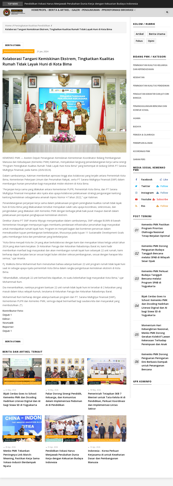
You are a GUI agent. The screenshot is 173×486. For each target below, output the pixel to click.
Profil (50, 16)
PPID (124, 16)
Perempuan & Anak (143, 151)
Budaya (137, 134)
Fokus (139, 49)
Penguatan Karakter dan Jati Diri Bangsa (22, 391)
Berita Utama (12, 53)
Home (37, 16)
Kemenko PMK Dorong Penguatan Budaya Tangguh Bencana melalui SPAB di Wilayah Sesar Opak (156, 261)
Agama (136, 126)
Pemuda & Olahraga (144, 143)
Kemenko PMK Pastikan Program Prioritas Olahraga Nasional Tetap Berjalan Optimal (156, 238)
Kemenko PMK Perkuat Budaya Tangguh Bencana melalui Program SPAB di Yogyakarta (155, 287)
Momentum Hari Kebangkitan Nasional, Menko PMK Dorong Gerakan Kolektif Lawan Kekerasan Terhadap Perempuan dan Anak (156, 343)
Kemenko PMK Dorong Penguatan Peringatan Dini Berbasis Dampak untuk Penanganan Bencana (155, 370)
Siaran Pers (52, 391)
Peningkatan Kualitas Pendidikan (32, 33)
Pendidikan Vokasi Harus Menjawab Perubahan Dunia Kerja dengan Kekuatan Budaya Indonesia (81, 3)
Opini (151, 49)
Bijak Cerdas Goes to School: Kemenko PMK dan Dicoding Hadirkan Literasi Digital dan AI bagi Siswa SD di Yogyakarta (155, 314)
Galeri (90, 16)
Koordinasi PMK (54, 448)
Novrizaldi (8, 331)
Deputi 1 (7, 323)
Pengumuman (108, 16)
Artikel (140, 42)
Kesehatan (138, 85)
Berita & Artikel (70, 16)
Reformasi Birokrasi (145, 16)
